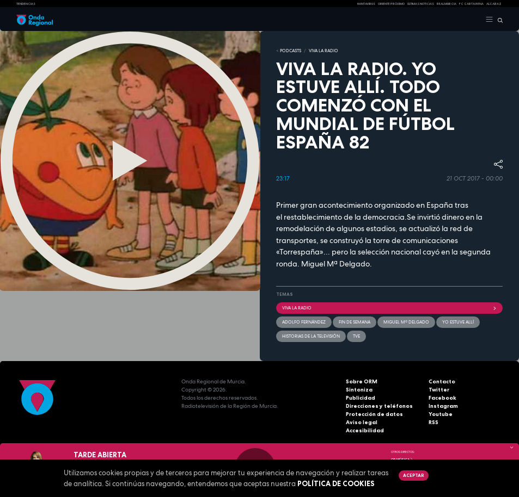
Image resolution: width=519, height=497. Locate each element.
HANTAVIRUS (366, 4)
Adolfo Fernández (304, 322)
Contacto (442, 381)
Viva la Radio (323, 50)
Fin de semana (354, 322)
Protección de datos (374, 414)
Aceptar (413, 475)
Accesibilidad (365, 430)
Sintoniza (359, 389)
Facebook (442, 397)
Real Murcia (446, 4)
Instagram (443, 405)
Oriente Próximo (391, 4)
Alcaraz (494, 4)
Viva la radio (389, 307)
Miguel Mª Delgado (406, 322)
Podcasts (290, 50)
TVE (356, 336)
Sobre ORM (361, 381)
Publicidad (360, 397)
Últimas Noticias (420, 4)
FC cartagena (471, 4)
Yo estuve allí (458, 322)
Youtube (441, 414)
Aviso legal (361, 422)
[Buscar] (498, 19)
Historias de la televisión (311, 336)
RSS (433, 422)
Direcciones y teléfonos (379, 405)
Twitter (439, 389)
